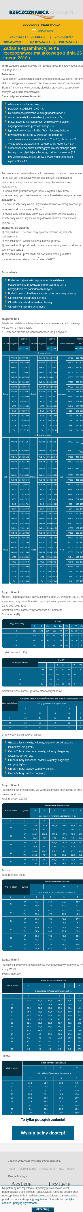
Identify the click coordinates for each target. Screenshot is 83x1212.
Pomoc (11, 1169)
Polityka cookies (47, 1169)
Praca (61, 1169)
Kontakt (70, 1169)
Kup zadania (68, 42)
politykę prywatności (25, 1203)
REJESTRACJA (50, 24)
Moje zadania (40, 42)
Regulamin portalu (27, 1169)
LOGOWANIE (31, 24)
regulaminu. (42, 1199)
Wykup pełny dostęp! (43, 1133)
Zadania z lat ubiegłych (28, 37)
